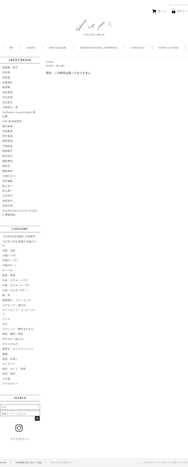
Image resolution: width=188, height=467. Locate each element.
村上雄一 (61, 66)
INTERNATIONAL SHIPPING (98, 47)
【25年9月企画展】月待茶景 (18, 236)
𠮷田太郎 (7, 205)
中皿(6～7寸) (10, 260)
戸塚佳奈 (7, 146)
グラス (6, 319)
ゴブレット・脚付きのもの (18, 329)
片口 (5, 324)
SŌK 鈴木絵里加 (12, 121)
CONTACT (138, 47)
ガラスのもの (10, 344)
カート (159, 11)
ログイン (180, 11)
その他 (6, 378)
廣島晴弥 (7, 171)
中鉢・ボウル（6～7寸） (16, 285)
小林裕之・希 (10, 107)
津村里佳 (7, 141)
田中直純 (7, 136)
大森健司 (7, 82)
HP (11, 47)
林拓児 (6, 166)
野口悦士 (7, 156)
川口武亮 (7, 97)
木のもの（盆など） (14, 339)
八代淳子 (7, 195)
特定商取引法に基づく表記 (29, 462)
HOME (49, 62)
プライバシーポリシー (62, 462)
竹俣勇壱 (7, 131)
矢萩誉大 (7, 200)
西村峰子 (7, 151)
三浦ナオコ (8, 176)
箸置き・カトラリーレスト (18, 349)
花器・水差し (10, 359)
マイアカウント (20, 438)
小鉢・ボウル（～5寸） (16, 280)
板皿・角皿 (8, 275)
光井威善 (7, 181)
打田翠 (6, 72)
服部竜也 (7, 161)
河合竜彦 (7, 92)
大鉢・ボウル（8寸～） (16, 290)
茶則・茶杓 (8, 373)
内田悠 (6, 77)
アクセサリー (10, 383)
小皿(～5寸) (9, 255)
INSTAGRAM (57, 47)
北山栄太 (7, 102)
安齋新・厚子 (10, 67)
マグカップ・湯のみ (14, 305)
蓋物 (5, 354)
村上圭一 (7, 186)
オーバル (7, 270)
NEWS (31, 47)
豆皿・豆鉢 (8, 250)
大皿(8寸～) (9, 265)
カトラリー (8, 363)
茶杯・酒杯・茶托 (12, 334)
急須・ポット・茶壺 (14, 368)
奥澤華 (6, 87)
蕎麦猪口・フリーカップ (16, 300)
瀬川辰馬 (7, 126)
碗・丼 (6, 295)
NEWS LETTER (168, 47)
